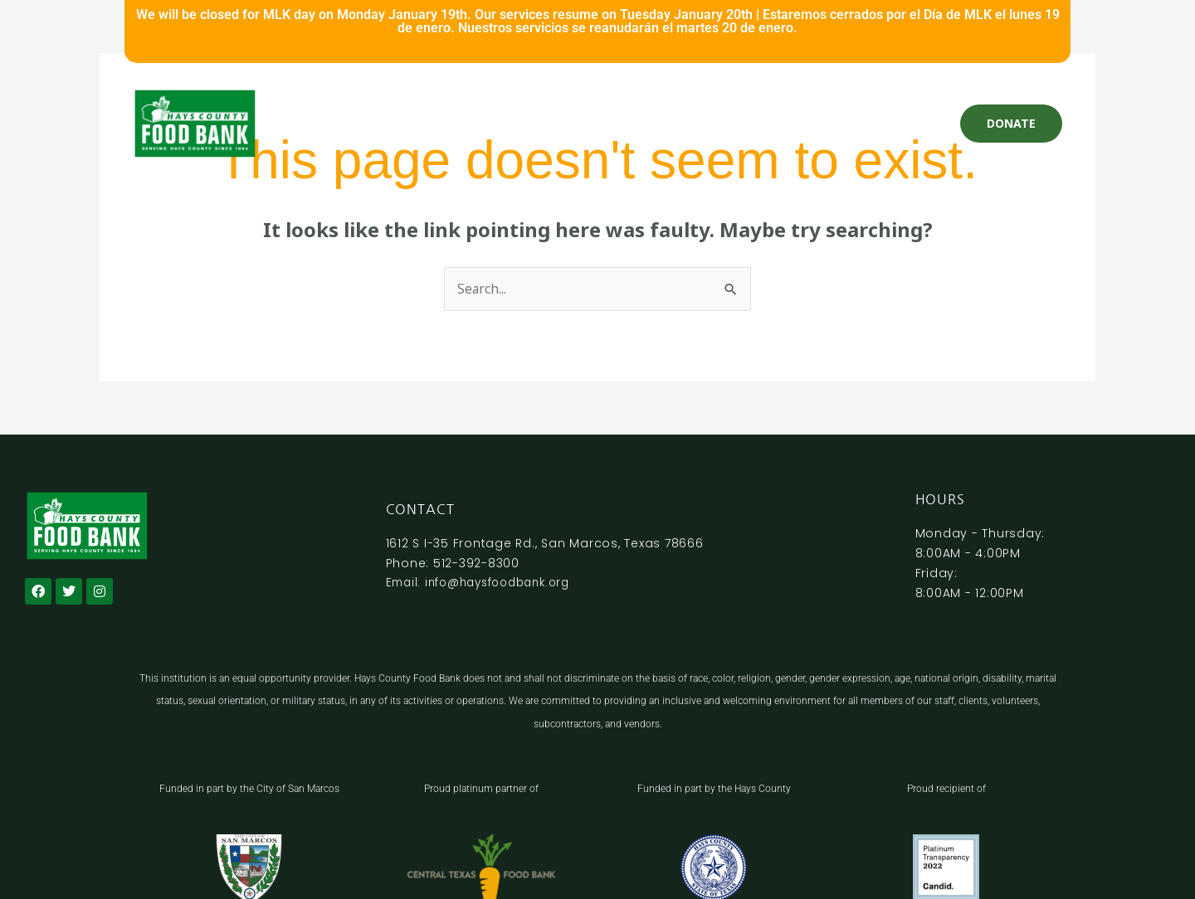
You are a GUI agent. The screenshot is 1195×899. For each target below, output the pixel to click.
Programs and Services (625, 123)
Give (452, 123)
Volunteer (510, 123)
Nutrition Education (771, 123)
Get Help (397, 123)
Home (338, 123)
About (865, 123)
